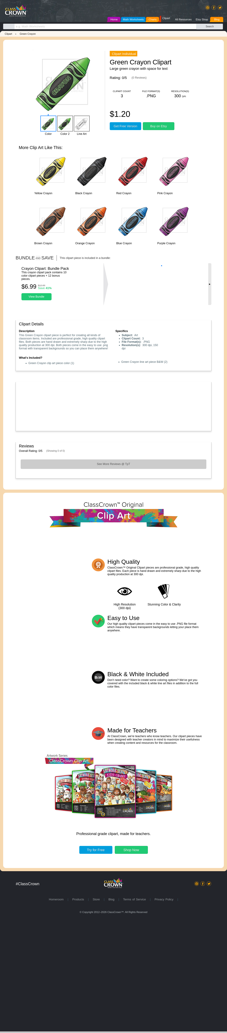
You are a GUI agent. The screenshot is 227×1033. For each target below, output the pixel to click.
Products (80, 1013)
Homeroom (58, 1013)
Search (210, 26)
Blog (113, 1013)
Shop (131, 964)
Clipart (8, 33)
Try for (96, 964)
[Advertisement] (113, 406)
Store (98, 1013)
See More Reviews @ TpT (113, 464)
